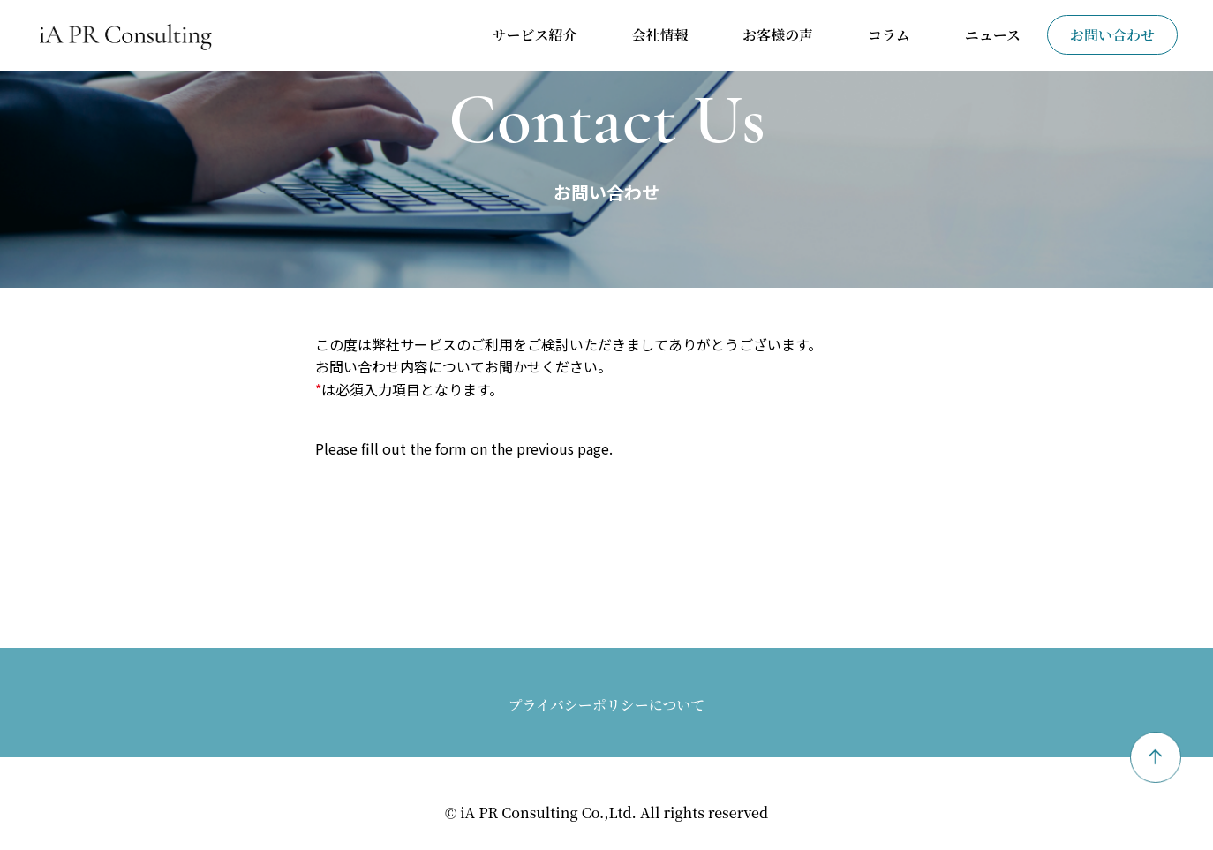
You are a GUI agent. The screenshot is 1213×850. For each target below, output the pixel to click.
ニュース (993, 35)
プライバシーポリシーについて (607, 704)
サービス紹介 (535, 35)
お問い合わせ (1112, 35)
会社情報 (659, 35)
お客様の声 (777, 35)
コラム (889, 35)
